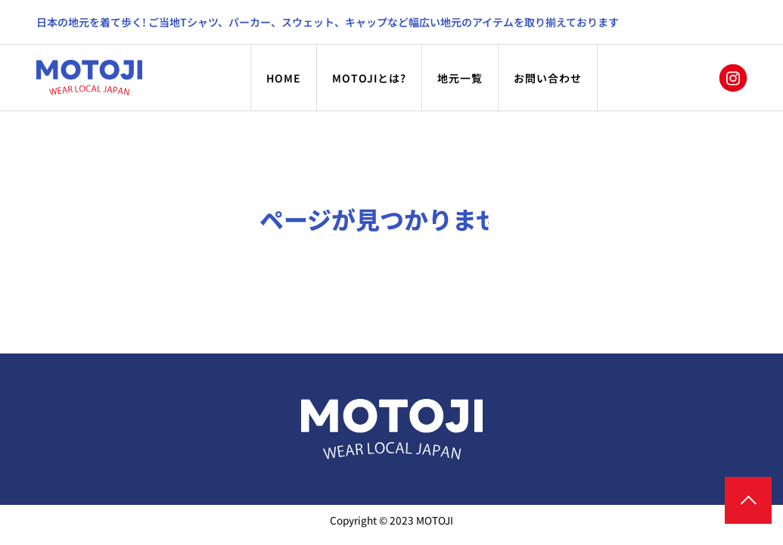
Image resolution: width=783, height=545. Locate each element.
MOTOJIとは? (369, 78)
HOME (283, 78)
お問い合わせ (548, 78)
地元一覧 (460, 78)
